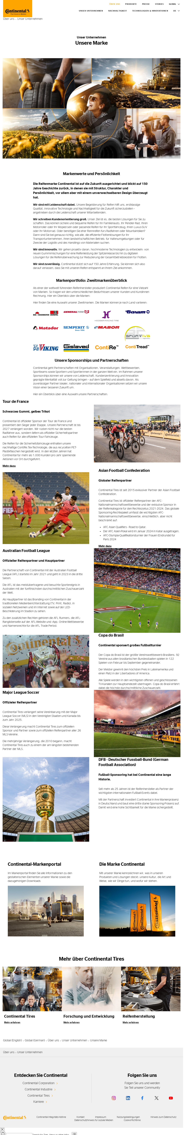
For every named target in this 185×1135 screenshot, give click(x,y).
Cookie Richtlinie (142, 1120)
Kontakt (87, 1117)
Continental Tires (39, 1095)
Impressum (109, 1117)
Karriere (38, 1101)
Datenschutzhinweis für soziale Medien (101, 1120)
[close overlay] (2, 1129)
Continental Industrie (38, 1089)
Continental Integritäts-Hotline (55, 1117)
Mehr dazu (10, 465)
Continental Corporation (38, 1083)
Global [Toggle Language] (172, 4)
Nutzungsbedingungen (139, 1117)
